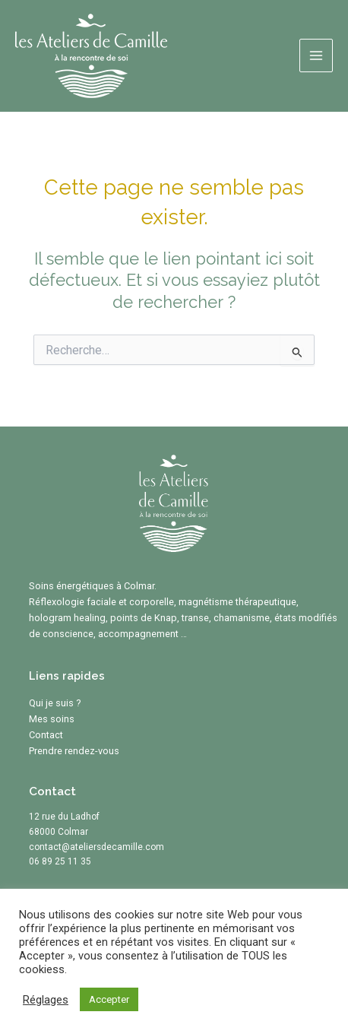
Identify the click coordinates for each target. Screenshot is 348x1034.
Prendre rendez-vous (74, 750)
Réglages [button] (45, 1000)
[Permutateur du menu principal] (316, 55)
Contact (46, 735)
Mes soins (51, 719)
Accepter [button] (109, 999)
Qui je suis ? (55, 703)
